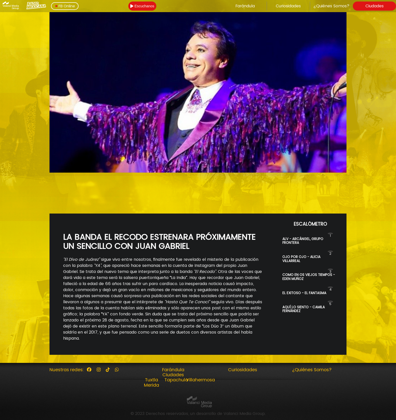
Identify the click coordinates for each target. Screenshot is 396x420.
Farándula (245, 6)
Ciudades (374, 6)
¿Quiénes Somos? (331, 6)
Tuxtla (151, 380)
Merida (151, 385)
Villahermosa (200, 380)
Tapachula (176, 380)
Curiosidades (288, 6)
